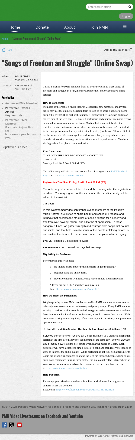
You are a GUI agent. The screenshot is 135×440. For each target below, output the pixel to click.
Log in (126, 16)
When (5, 76)
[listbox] (118, 50)
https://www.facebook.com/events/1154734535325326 (85, 389)
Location (7, 85)
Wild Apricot (104, 436)
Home (5, 39)
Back (9, 50)
